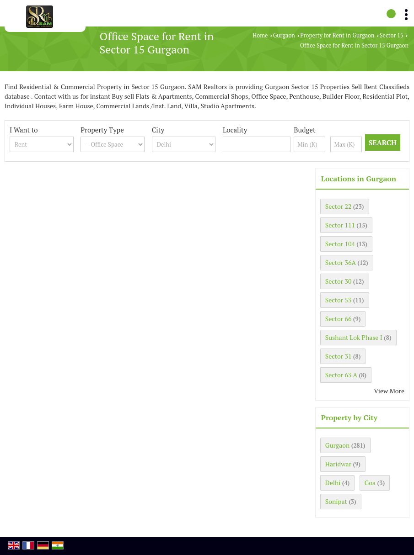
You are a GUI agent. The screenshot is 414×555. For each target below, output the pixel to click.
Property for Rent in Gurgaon (337, 35)
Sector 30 (338, 281)
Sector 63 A (341, 374)
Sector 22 (338, 206)
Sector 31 (338, 356)
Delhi (333, 482)
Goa (370, 482)
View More (389, 390)
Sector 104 (340, 243)
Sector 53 (338, 300)
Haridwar (338, 464)
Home (260, 35)
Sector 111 (340, 225)
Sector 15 (391, 35)
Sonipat (336, 501)
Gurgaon (284, 35)
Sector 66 (338, 318)
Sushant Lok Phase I (353, 337)
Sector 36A (340, 262)
